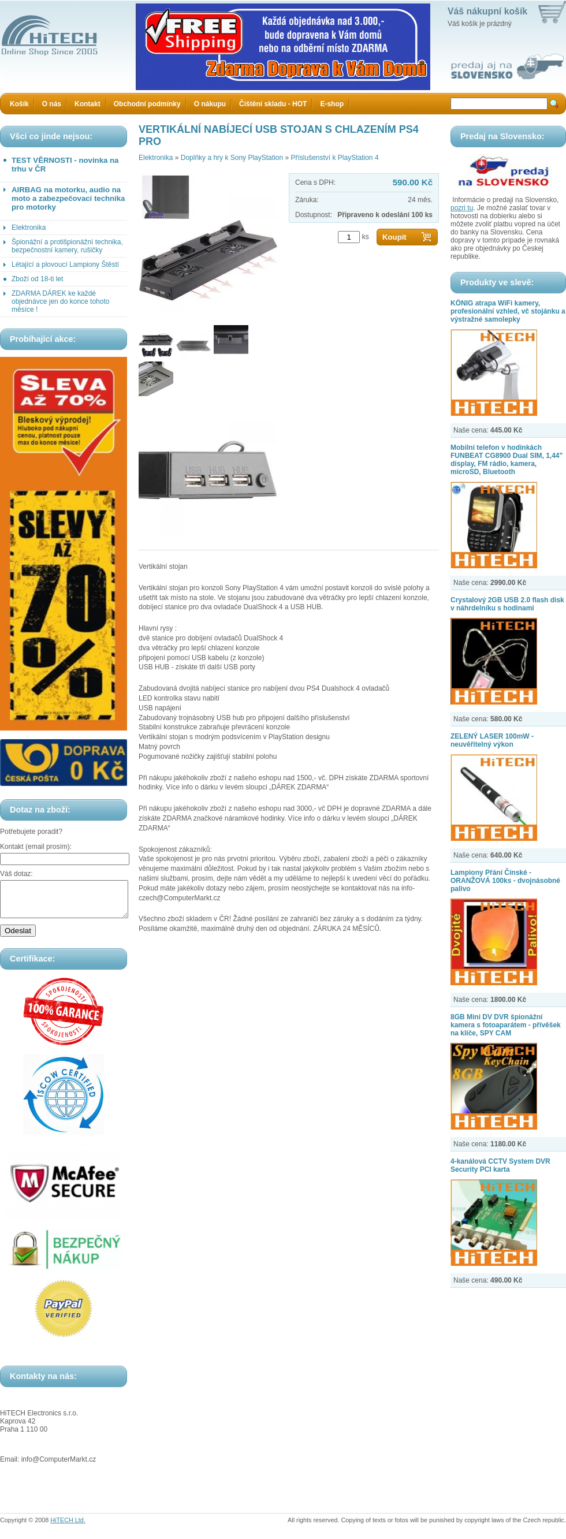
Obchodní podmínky (147, 104)
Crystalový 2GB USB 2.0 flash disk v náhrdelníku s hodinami (507, 604)
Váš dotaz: (16, 874)
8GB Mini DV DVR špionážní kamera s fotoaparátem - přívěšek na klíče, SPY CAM (505, 1025)
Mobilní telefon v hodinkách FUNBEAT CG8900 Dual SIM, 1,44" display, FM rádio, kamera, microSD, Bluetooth (506, 460)
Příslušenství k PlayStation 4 (334, 158)
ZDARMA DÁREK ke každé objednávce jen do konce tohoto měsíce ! (60, 301)
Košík (19, 104)
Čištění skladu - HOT (273, 104)
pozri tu (461, 208)
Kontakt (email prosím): (36, 847)
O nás (51, 104)
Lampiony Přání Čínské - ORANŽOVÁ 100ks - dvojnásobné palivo (505, 881)
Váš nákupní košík (487, 11)
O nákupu (210, 104)
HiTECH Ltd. (67, 1526)
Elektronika (29, 227)
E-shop (332, 104)
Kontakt (87, 104)
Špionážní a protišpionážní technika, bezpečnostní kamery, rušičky (67, 246)
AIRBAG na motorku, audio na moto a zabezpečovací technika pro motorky (68, 198)
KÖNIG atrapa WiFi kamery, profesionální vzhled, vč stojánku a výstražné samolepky (507, 311)
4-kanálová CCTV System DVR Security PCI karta (500, 1165)
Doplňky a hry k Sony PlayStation (232, 158)
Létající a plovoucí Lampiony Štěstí (65, 264)
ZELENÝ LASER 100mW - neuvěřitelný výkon (492, 740)
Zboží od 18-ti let (37, 279)
